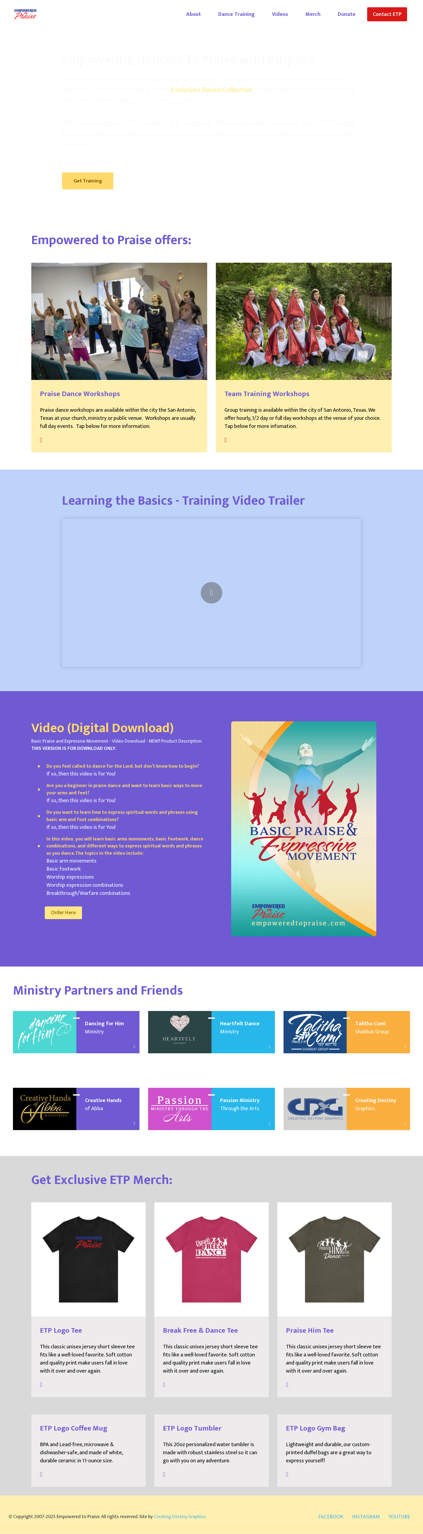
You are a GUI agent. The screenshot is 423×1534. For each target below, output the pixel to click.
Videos (280, 14)
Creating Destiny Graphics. (180, 1517)
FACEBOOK (330, 1517)
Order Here (64, 913)
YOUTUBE (399, 1517)
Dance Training (236, 14)
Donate (347, 14)
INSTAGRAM (366, 1517)
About (193, 14)
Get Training (89, 181)
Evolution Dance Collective (211, 90)
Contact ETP (387, 14)
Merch (312, 14)
